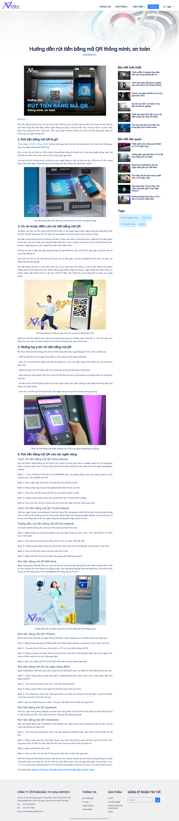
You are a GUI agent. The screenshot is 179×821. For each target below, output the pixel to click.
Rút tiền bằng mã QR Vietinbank (38, 719)
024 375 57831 (28, 808)
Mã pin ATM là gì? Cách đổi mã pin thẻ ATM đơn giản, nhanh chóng (63, 769)
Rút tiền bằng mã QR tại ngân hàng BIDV (44, 666)
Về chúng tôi (88, 798)
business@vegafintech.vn (32, 811)
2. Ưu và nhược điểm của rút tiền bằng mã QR (49, 226)
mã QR (142, 224)
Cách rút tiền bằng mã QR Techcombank (43, 508)
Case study (87, 809)
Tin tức (85, 802)
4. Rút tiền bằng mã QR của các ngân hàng (47, 454)
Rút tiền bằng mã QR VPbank (36, 634)
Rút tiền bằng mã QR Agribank (37, 707)
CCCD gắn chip (128, 224)
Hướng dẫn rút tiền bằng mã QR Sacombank (46, 523)
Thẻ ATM (146, 217)
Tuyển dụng (87, 805)
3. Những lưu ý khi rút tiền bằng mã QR (44, 347)
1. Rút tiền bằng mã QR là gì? (38, 139)
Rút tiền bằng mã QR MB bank (37, 561)
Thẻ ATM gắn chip (129, 217)
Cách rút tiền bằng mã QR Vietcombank (43, 459)
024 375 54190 (28, 804)
